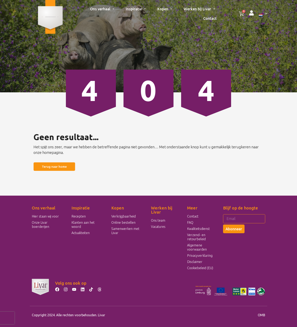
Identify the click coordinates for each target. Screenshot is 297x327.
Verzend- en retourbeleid (196, 237)
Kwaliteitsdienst (198, 229)
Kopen (164, 9)
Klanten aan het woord (83, 224)
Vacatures (158, 226)
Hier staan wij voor (45, 216)
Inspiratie (136, 9)
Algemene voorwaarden (197, 247)
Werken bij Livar (199, 9)
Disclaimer (194, 262)
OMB (261, 315)
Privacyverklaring (200, 255)
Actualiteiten (80, 233)
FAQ (190, 222)
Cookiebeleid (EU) (200, 268)
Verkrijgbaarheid (123, 216)
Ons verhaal (102, 9)
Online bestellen (123, 222)
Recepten (78, 216)
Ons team (158, 220)
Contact (210, 18)
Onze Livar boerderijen (40, 224)
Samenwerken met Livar (125, 231)
